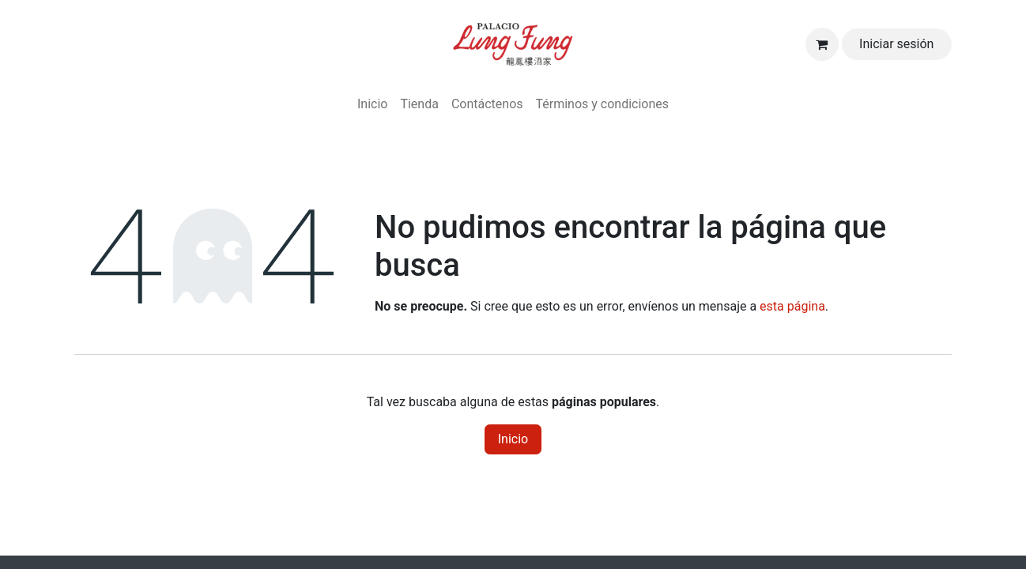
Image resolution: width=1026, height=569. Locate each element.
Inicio (513, 439)
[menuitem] (372, 104)
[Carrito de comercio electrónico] (822, 44)
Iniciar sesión (896, 43)
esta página (792, 306)
